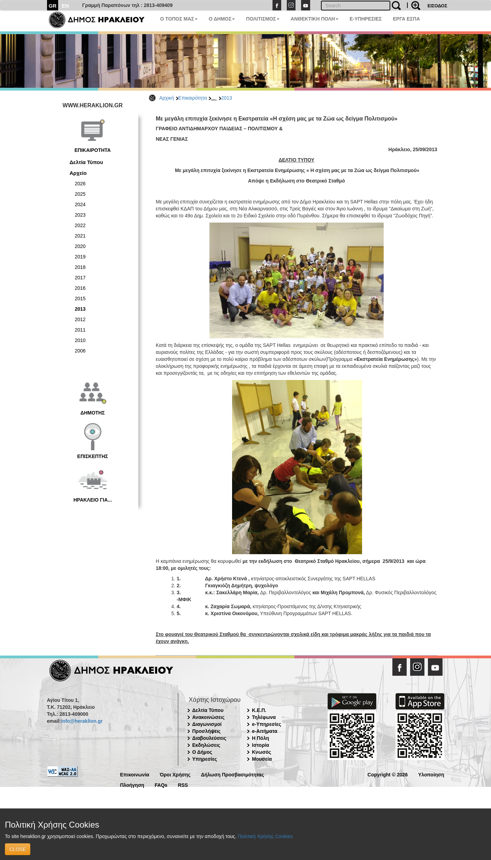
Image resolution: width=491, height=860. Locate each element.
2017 (80, 277)
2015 (80, 298)
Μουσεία (262, 759)
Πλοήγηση (132, 784)
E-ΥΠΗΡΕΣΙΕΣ (366, 19)
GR (53, 6)
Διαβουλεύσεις (209, 738)
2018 (80, 267)
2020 (80, 246)
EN (65, 6)
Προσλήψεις (206, 731)
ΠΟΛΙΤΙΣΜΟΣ (262, 19)
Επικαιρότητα (192, 98)
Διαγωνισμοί (207, 724)
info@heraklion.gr (81, 721)
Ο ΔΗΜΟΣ (222, 19)
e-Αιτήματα (264, 731)
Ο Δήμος (202, 752)
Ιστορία (260, 745)
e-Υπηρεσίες (266, 724)
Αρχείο (78, 173)
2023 (80, 215)
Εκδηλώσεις (206, 745)
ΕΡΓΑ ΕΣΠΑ (406, 19)
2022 (80, 225)
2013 (226, 98)
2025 (80, 194)
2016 (80, 288)
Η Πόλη (260, 738)
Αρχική (166, 98)
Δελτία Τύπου (86, 162)
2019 (80, 256)
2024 (80, 204)
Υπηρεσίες (204, 759)
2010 (80, 340)
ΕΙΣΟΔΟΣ (437, 5)
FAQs (161, 784)
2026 (80, 183)
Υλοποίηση (431, 774)
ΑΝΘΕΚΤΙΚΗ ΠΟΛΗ (314, 19)
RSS (183, 784)
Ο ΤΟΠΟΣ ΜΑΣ (179, 19)
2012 (80, 319)
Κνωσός (261, 752)
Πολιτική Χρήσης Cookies (265, 836)
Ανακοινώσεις (208, 717)
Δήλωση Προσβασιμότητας (232, 774)
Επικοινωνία (134, 774)
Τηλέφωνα (264, 717)
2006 (80, 351)
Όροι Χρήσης (175, 774)
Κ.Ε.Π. (259, 710)
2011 (80, 330)
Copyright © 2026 (388, 774)
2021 (80, 236)
